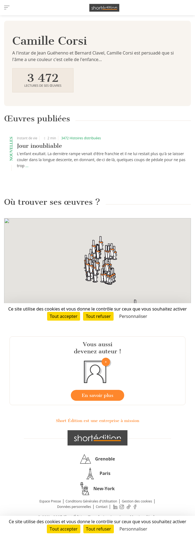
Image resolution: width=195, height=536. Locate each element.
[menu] (7, 7)
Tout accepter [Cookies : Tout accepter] (63, 529)
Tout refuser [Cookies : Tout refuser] (98, 529)
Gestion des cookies (137, 501)
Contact (102, 506)
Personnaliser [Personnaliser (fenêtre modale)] (133, 529)
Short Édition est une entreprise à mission (97, 420)
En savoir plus (97, 395)
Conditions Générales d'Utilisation (91, 501)
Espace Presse (50, 501)
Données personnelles (74, 506)
